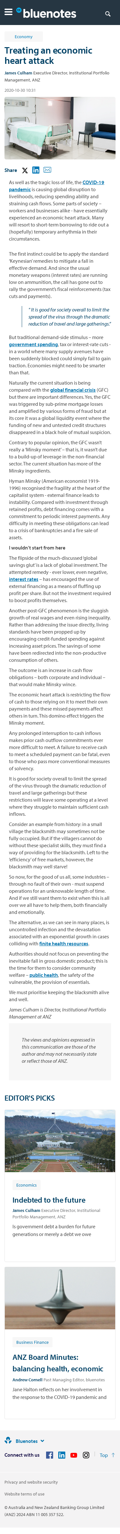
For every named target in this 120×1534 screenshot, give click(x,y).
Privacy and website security (31, 1482)
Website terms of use (24, 1494)
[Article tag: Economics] (26, 1184)
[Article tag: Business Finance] (32, 1342)
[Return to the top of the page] (107, 1455)
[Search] (107, 13)
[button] (8, 13)
